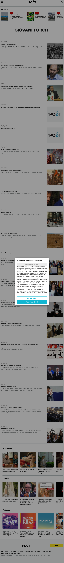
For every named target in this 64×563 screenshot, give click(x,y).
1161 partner (33, 286)
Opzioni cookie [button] (32, 298)
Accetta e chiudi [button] (32, 302)
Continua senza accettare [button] (32, 264)
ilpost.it (39, 287)
